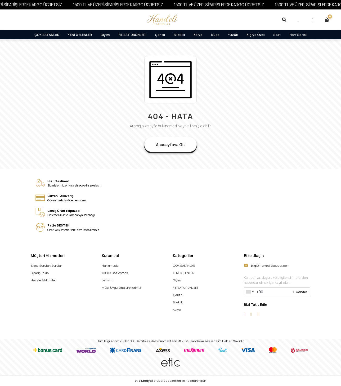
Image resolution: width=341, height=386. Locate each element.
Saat (277, 34)
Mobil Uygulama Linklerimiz (121, 287)
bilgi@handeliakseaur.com (266, 265)
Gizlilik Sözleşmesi (115, 273)
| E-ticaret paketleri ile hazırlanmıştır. (170, 380)
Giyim (105, 34)
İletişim (107, 280)
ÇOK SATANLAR (46, 34)
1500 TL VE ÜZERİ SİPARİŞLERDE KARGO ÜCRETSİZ (123, 4)
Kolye (197, 34)
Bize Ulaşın (254, 255)
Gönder (300, 292)
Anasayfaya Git (170, 144)
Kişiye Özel (256, 34)
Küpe (215, 34)
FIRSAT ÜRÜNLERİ (132, 34)
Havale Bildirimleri (44, 280)
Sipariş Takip (40, 273)
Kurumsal (110, 255)
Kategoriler (183, 255)
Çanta (160, 34)
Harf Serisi (298, 34)
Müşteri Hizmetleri (48, 255)
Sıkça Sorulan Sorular (46, 265)
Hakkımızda (110, 265)
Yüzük (233, 34)
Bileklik (179, 34)
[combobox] (249, 292)
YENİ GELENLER (80, 34)
